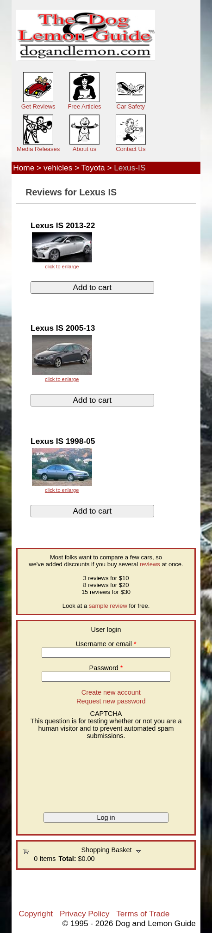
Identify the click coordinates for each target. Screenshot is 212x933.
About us (84, 148)
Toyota (93, 167)
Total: (67, 858)
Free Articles (84, 106)
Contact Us (130, 148)
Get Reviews (38, 106)
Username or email (105, 644)
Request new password (111, 701)
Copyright (36, 913)
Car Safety (131, 106)
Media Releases (38, 148)
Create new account (111, 692)
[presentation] (60, 772)
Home (23, 167)
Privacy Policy (84, 913)
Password (106, 668)
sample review (108, 605)
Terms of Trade (142, 913)
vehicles (58, 167)
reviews (150, 564)
